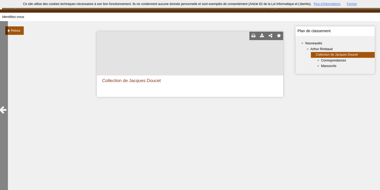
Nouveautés (313, 43)
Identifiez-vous (13, 17)
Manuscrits (328, 66)
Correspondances (333, 60)
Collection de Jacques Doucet (337, 54)
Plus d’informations (327, 4)
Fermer (352, 4)
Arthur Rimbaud (321, 49)
